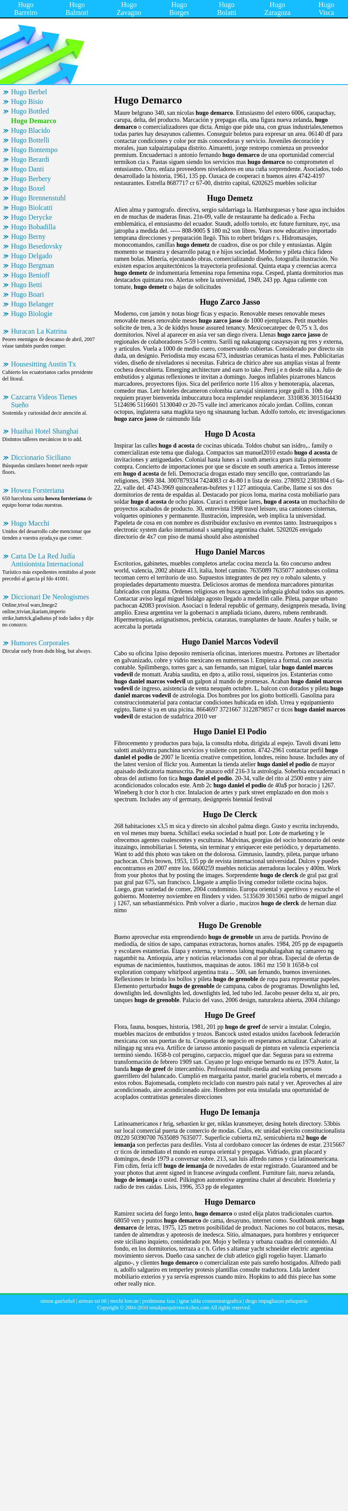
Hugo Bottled (30, 111)
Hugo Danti (27, 169)
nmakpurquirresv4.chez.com (179, 1308)
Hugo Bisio (27, 101)
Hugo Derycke (31, 217)
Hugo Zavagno (129, 8)
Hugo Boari (27, 294)
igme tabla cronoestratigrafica (210, 1301)
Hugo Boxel (28, 188)
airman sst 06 (93, 1301)
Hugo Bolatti (227, 8)
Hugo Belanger (32, 304)
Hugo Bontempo (34, 149)
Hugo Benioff (30, 275)
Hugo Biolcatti (32, 207)
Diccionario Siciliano (41, 457)
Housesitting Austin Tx (43, 364)
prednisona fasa (158, 1301)
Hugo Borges (179, 8)
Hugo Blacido (30, 130)
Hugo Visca (326, 8)
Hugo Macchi (30, 523)
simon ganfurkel (57, 1301)
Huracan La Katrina (39, 331)
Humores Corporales (40, 643)
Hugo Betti (26, 284)
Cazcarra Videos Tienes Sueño (44, 401)
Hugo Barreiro (25, 8)
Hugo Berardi (30, 159)
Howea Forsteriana (37, 490)
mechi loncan (124, 1301)
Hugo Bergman (32, 265)
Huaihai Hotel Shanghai (45, 431)
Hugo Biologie (32, 313)
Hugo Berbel (29, 92)
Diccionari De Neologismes (50, 597)
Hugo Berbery (31, 178)
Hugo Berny (28, 236)
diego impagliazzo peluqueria (276, 1301)
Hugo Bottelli (30, 140)
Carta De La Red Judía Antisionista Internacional (47, 560)
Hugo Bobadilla (33, 227)
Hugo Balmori (76, 8)
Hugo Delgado (31, 256)
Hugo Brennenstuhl (38, 198)
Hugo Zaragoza (277, 8)
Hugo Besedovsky (36, 246)
